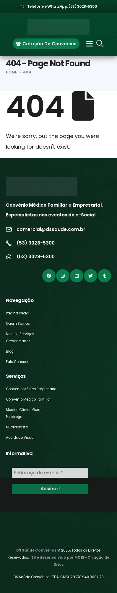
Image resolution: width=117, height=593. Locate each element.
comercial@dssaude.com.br (51, 229)
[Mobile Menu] (87, 43)
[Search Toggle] (100, 43)
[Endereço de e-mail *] (50, 473)
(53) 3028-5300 (36, 243)
